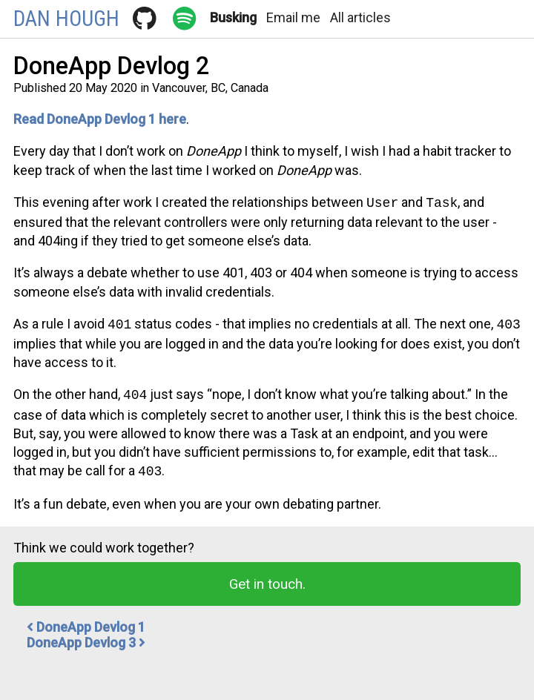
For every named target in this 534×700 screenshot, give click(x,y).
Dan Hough (66, 18)
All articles (360, 17)
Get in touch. (267, 578)
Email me (293, 17)
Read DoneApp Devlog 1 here (99, 119)
